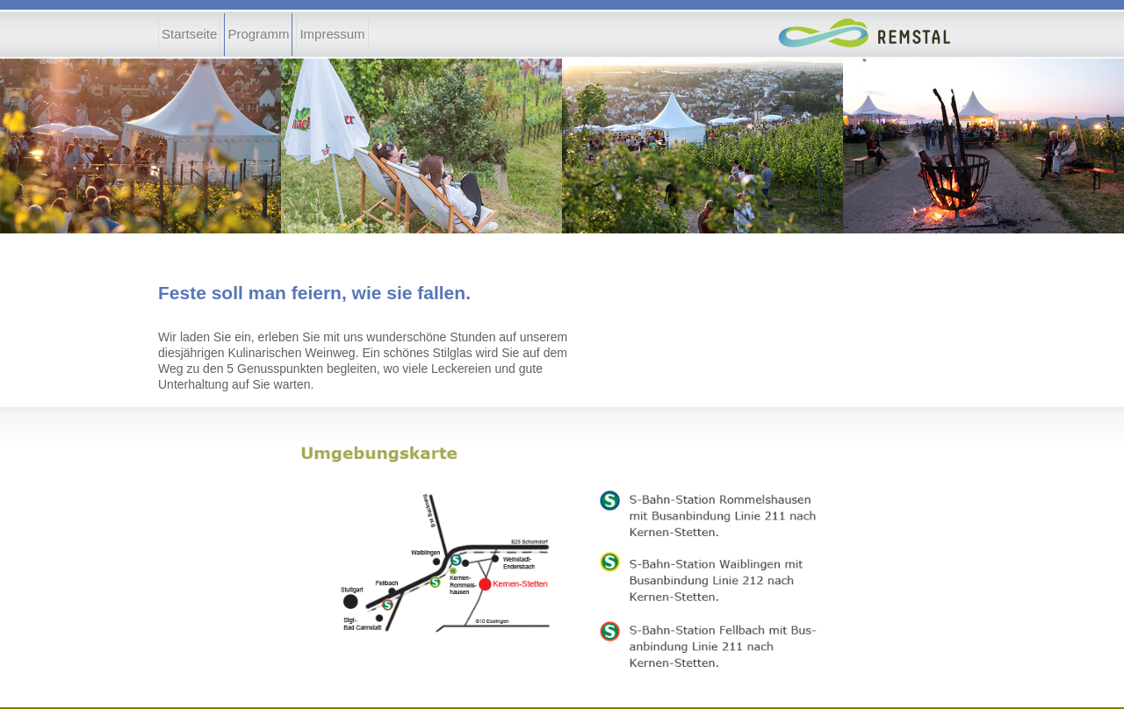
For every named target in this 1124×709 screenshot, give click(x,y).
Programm (258, 33)
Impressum (331, 33)
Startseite (189, 33)
